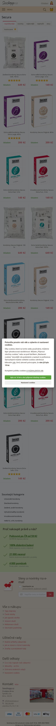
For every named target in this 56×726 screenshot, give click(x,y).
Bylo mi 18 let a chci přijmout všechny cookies (28, 377)
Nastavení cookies (28, 383)
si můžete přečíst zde (34, 371)
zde (13, 362)
